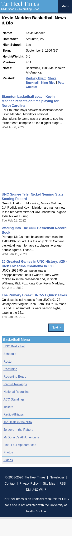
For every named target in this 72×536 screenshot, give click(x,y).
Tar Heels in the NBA (17, 422)
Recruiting (10, 369)
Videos (8, 460)
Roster (7, 361)
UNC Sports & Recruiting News (20, 9)
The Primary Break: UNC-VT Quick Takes (34, 295)
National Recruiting (16, 391)
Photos (8, 452)
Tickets (8, 407)
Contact (10, 483)
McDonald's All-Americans (21, 437)
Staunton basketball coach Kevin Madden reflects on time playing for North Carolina (30, 101)
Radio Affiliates (13, 414)
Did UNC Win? (36, 489)
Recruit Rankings (15, 384)
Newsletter (57, 477)
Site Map (49, 483)
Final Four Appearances (19, 445)
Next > (56, 327)
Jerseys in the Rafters (18, 429)
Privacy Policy (29, 483)
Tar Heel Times (20, 3)
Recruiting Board (14, 376)
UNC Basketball (14, 346)
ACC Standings (13, 399)
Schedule (9, 353)
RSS (63, 483)
